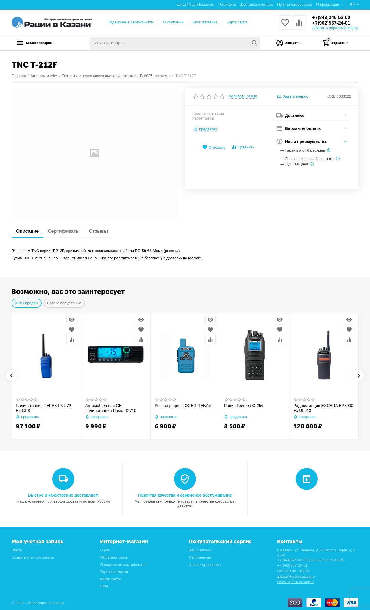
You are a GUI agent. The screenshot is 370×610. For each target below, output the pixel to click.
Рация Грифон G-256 (243, 405)
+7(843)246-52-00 (333, 17)
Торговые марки (114, 572)
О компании (173, 22)
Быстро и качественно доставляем (63, 495)
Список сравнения (205, 564)
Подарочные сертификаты (131, 22)
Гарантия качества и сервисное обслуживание (185, 495)
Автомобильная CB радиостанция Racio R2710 (110, 408)
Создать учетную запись (33, 557)
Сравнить (242, 147)
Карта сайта (237, 22)
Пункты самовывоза (294, 4)
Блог (104, 586)
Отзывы (104, 231)
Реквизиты (227, 4)
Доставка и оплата (257, 4)
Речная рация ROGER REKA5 (183, 405)
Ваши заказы (200, 550)
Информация (328, 4)
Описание (28, 231)
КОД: (331, 96)
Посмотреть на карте (295, 582)
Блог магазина (205, 22)
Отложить (213, 147)
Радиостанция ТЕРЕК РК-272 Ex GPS (43, 408)
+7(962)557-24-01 (333, 23)
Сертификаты (67, 231)
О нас (105, 550)
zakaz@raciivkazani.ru (195, 4)
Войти (17, 550)
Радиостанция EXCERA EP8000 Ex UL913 (323, 408)
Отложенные (200, 557)
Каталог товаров (48, 43)
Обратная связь (114, 557)
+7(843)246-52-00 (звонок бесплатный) (311, 560)
